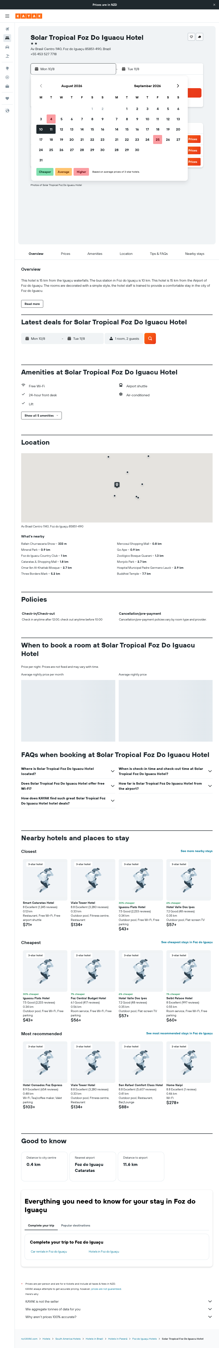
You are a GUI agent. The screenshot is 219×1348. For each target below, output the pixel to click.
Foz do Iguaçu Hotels (144, 1338)
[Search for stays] (7, 38)
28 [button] (82, 150)
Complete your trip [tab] (41, 1225)
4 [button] (51, 119)
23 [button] (102, 139)
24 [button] (41, 150)
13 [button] (71, 129)
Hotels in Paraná (117, 1338)
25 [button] (51, 150)
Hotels (46, 1338)
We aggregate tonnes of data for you (119, 1309)
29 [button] (92, 150)
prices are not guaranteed (106, 1288)
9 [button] (103, 119)
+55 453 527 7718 (44, 54)
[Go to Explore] (7, 68)
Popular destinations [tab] (75, 1225)
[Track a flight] (7, 77)
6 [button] (72, 119)
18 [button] (51, 139)
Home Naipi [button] (174, 1085)
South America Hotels (68, 1338)
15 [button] (92, 129)
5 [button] (61, 119)
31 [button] (41, 160)
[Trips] (7, 98)
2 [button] (103, 109)
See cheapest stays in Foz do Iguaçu (187, 942)
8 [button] (92, 119)
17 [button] (40, 139)
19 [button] (61, 139)
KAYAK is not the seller (119, 1301)
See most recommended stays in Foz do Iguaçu (179, 1033)
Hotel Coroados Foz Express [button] (42, 1085)
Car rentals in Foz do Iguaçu (49, 1251)
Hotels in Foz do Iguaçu (104, 1251)
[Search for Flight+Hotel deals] (7, 56)
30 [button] (102, 150)
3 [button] (41, 119)
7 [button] (82, 119)
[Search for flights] (7, 29)
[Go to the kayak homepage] (28, 16)
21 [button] (82, 139)
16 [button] (102, 129)
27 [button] (72, 150)
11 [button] (51, 129)
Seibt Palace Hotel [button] (179, 998)
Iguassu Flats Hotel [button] (132, 907)
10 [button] (41, 129)
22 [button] (92, 139)
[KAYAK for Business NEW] (7, 86)
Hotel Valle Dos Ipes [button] (180, 907)
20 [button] (72, 139)
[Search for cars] (7, 47)
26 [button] (61, 150)
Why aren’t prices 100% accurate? (119, 1316)
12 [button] (61, 129)
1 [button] (92, 109)
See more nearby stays (197, 851)
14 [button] (82, 129)
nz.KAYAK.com (29, 1338)
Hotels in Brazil (94, 1338)
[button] (214, 4)
